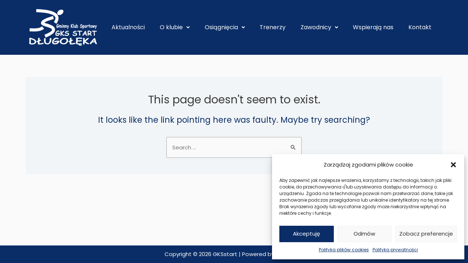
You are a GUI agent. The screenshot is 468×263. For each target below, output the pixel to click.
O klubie (175, 27)
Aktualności (128, 27)
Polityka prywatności (395, 250)
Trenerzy (273, 27)
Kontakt (419, 27)
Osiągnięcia (225, 27)
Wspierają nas (373, 27)
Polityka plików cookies (344, 250)
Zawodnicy (319, 27)
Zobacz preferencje (426, 233)
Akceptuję (306, 233)
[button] (453, 164)
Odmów (364, 233)
